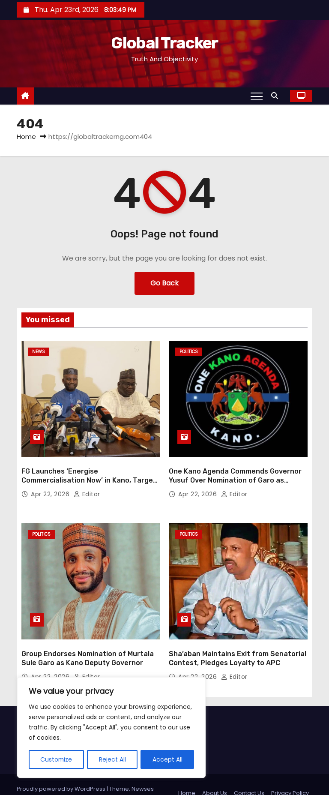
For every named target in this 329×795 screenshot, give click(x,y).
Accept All (167, 759)
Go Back (164, 283)
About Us (214, 775)
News (38, 351)
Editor (87, 485)
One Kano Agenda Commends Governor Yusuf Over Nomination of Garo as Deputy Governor (235, 471)
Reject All (112, 759)
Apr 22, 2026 (51, 485)
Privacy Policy (290, 775)
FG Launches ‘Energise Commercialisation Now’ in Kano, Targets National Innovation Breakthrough (90, 471)
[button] (277, 96)
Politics (188, 351)
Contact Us (249, 775)
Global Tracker (164, 43)
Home (26, 136)
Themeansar (43, 780)
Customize (56, 759)
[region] (111, 728)
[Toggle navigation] (256, 96)
